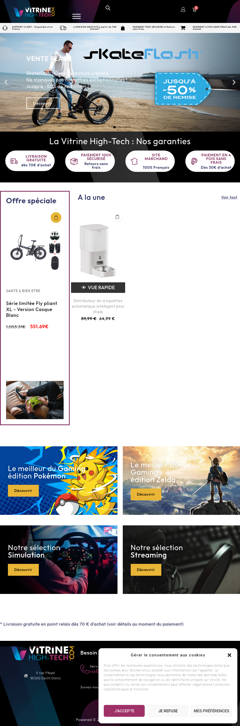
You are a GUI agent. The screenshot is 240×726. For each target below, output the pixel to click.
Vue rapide (98, 287)
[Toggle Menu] (76, 16)
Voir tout (229, 197)
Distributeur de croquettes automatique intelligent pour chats (98, 306)
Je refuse (168, 711)
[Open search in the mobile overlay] (108, 7)
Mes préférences (211, 711)
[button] (229, 655)
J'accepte (124, 711)
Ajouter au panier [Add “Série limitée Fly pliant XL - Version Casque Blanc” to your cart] (56, 217)
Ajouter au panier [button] (117, 216)
